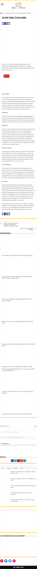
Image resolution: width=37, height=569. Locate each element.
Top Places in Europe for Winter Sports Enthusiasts (17, 414)
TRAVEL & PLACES (10, 13)
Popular (9, 468)
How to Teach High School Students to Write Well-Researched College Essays (12, 224)
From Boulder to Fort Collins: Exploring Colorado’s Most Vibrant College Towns (17, 277)
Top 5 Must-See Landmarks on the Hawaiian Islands (17, 255)
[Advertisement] (18, 44)
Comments (15, 468)
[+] (22, 437)
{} (20, 437)
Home (2, 13)
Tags (21, 468)
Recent (3, 468)
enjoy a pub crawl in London (24, 116)
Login (35, 426)
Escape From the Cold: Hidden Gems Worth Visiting (17, 366)
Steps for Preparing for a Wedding (24, 229)
